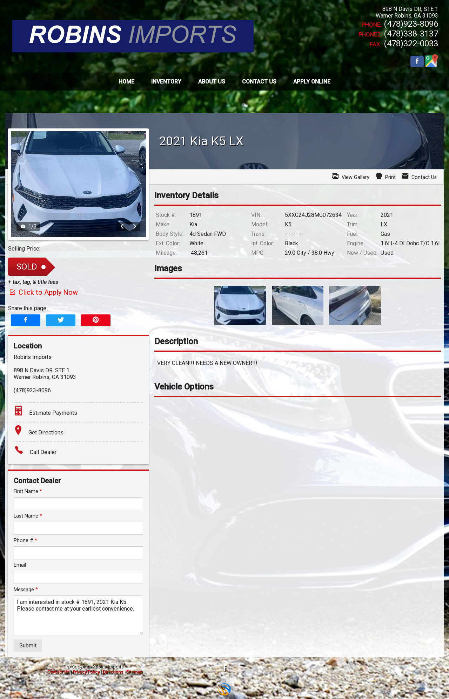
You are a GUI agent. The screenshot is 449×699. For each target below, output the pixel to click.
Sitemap (134, 671)
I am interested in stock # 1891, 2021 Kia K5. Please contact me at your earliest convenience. (78, 615)
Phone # (25, 541)
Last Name (28, 516)
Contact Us (58, 671)
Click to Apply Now (43, 292)
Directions (113, 671)
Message (26, 590)
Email (20, 565)
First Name (28, 491)
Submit (27, 645)
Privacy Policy (86, 671)
